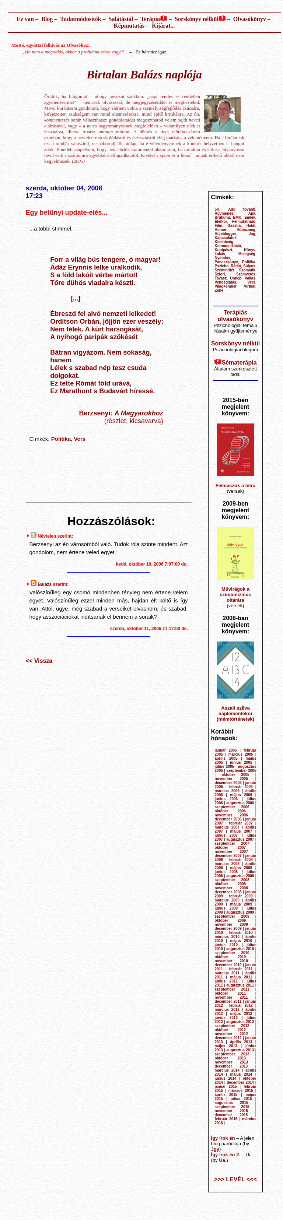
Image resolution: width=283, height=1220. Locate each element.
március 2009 (227, 900)
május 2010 (241, 941)
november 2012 (231, 1034)
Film (219, 226)
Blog (47, 19)
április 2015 (226, 1095)
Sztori (220, 274)
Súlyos (249, 266)
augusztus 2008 (240, 876)
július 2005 (224, 766)
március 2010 (227, 937)
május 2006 (241, 795)
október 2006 (230, 811)
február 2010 (241, 933)
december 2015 (231, 1115)
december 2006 (228, 819)
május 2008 (241, 868)
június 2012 (226, 1018)
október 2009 (230, 920)
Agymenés (224, 213)
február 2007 (241, 823)
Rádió (236, 266)
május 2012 (241, 1014)
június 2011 (226, 981)
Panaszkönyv (226, 262)
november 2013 (231, 1062)
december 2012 (228, 1038)
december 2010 (228, 965)
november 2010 (231, 961)
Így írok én (223, 1138)
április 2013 (241, 1042)
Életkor (221, 221)
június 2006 (226, 799)
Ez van (25, 19)
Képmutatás (128, 25)
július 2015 (241, 1099)
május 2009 (241, 904)
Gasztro (234, 226)
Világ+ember (226, 286)
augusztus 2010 (240, 949)
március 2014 (227, 1070)
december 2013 (231, 1066)
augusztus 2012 (240, 1022)
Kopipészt (224, 250)
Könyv (249, 250)
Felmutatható (243, 221)
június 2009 (226, 908)
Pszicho (222, 266)
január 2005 (226, 750)
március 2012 (227, 1010)
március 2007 (227, 827)
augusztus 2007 (240, 839)
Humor (221, 230)
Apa (251, 213)
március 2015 (240, 1091)
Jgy (215, 1149)
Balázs (45, 584)
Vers (79, 439)
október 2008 (230, 884)
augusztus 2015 (231, 1103)
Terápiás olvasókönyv (236, 315)
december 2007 (228, 856)
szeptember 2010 (232, 953)
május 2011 (241, 977)
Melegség (246, 254)
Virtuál (249, 286)
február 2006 (241, 787)
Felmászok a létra (235, 485)
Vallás (250, 278)
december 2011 (228, 1001)
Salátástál (121, 19)
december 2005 (228, 783)
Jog (252, 234)
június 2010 (226, 945)
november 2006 (231, 815)
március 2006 (227, 791)
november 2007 (231, 852)
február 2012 (241, 1005)
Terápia (150, 19)
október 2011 (230, 993)
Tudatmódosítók (80, 19)
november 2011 (231, 997)
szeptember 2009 (232, 916)
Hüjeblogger (225, 234)
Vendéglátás (225, 282)
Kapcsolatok (226, 238)
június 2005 (241, 762)
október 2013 (230, 1058)
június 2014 (226, 1078)
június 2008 (226, 872)
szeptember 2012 (232, 1026)
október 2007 (230, 847)
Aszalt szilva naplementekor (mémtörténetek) (235, 713)
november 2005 (231, 779)
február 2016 (226, 1119)
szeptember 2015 (232, 1107)
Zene (219, 290)
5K (217, 209)
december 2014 (240, 1082)
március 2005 (240, 754)
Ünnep (235, 278)
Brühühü (222, 217)
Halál (251, 226)
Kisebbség (224, 242)
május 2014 (241, 1074)
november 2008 (231, 888)
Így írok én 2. (225, 1154)
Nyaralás (222, 258)
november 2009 (231, 924)
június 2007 (226, 835)
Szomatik (247, 270)
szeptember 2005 (241, 771)
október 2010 (230, 957)
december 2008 (228, 892)
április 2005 (226, 758)
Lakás (220, 254)
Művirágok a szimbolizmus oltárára (235, 594)
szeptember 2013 (232, 1054)
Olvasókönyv (249, 19)
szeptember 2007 (232, 843)
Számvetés (245, 274)
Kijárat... (163, 25)
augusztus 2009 (240, 912)
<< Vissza (39, 661)
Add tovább (241, 209)
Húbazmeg (246, 230)
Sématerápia (238, 362)
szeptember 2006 (232, 807)
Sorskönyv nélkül (197, 19)
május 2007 (241, 831)
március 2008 (227, 864)
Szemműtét (224, 270)
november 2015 (231, 1111)
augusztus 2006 (240, 803)
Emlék (249, 217)
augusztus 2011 (240, 985)
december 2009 (228, 929)
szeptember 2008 (232, 880)
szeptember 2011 (232, 989)
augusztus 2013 (240, 1050)
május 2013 (226, 1046)
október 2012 (230, 1030)
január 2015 (226, 1086)
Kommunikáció (228, 246)
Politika (61, 439)
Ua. (222, 1160)
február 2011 (241, 969)
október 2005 (235, 775)
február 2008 (241, 860)
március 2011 (227, 973)
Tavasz (221, 278)
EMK (237, 217)
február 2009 (241, 896)
